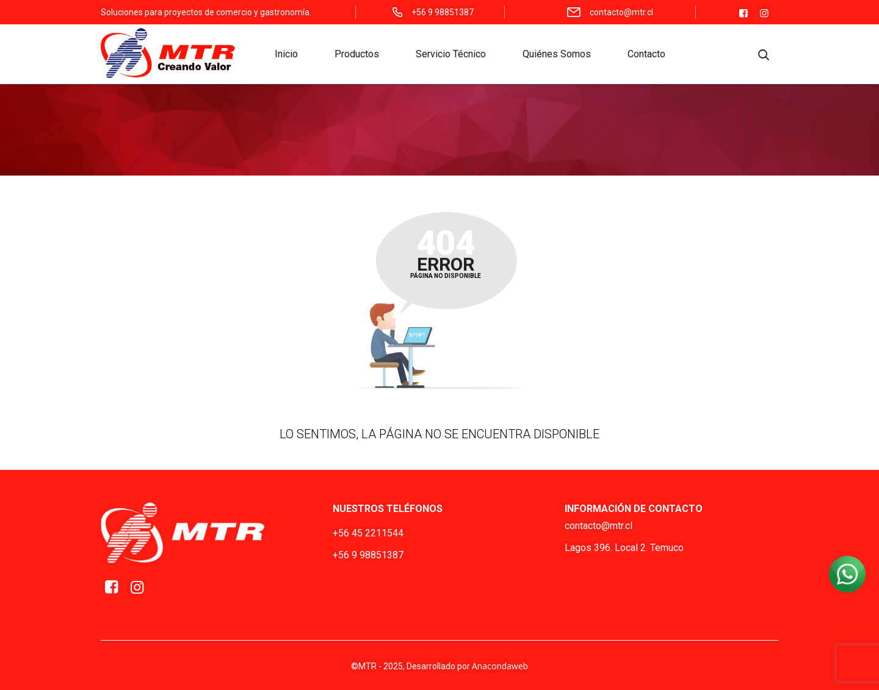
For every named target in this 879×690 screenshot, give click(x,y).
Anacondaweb (500, 666)
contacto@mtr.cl (598, 526)
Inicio (286, 55)
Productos (357, 55)
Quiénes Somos (557, 55)
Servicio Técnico (451, 55)
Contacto (646, 55)
